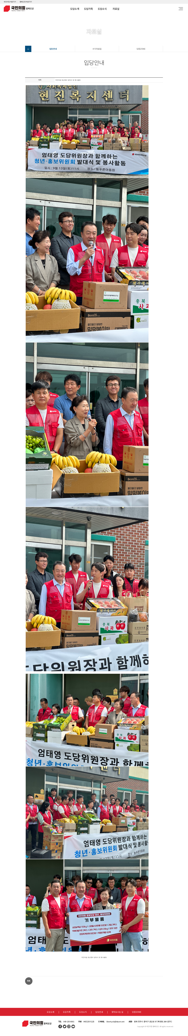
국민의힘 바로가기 (10, 2)
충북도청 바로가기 (26, 2)
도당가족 (88, 9)
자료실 (116, 9)
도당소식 (102, 9)
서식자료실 (97, 48)
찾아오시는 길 (117, 1011)
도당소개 (74, 9)
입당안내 (53, 48)
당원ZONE (140, 48)
